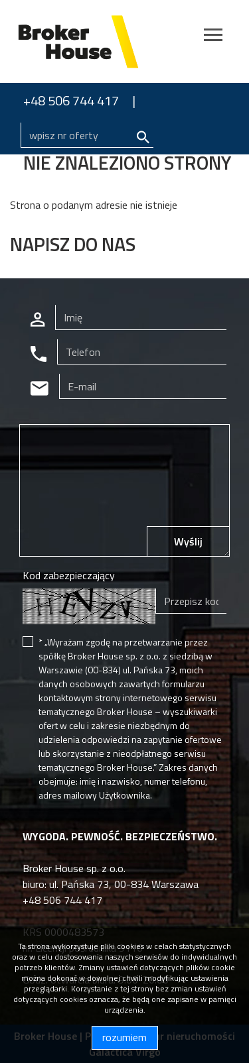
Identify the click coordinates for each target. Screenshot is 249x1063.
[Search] (87, 135)
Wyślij (188, 541)
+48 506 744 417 (71, 100)
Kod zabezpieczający (69, 575)
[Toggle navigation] (213, 37)
